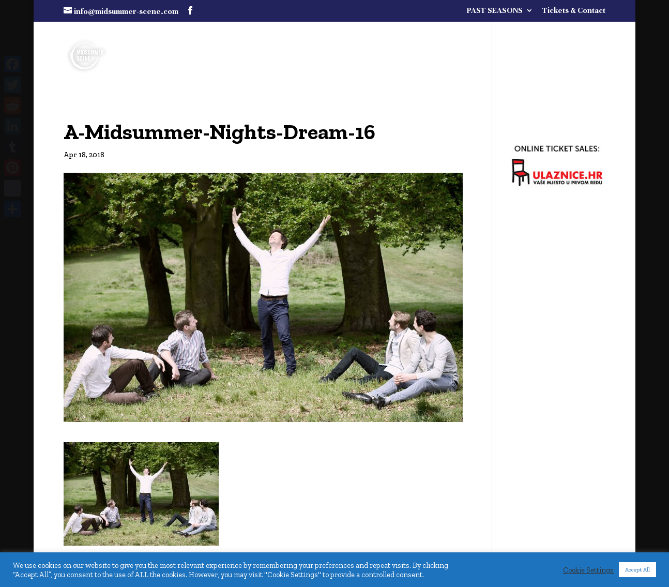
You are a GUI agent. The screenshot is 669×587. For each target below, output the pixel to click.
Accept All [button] (637, 569)
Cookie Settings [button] (588, 570)
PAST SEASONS (495, 10)
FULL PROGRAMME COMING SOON (498, 37)
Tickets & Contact (573, 10)
